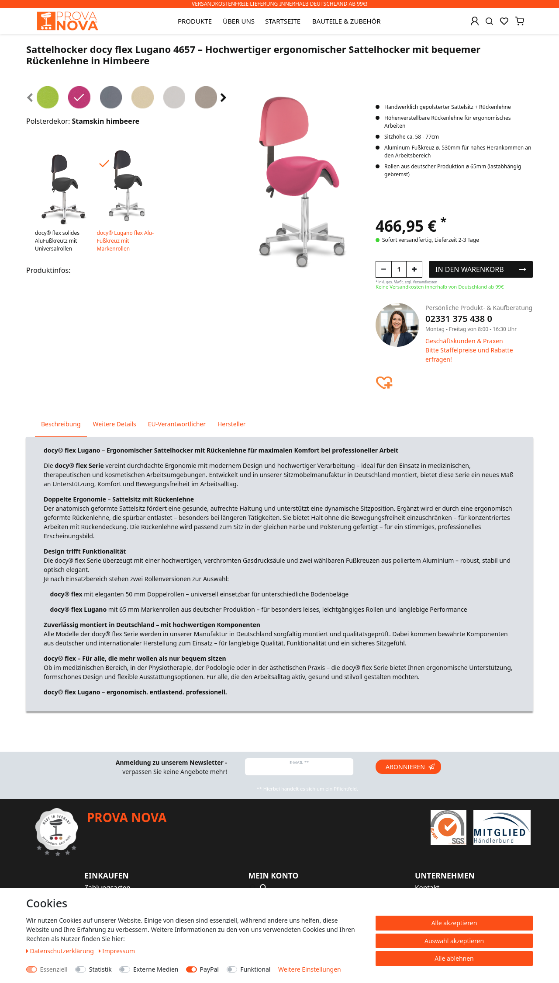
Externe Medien (155, 969)
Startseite (282, 21)
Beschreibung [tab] (61, 424)
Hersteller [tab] (231, 424)
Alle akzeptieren (454, 923)
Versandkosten (425, 281)
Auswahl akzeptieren (454, 941)
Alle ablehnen (454, 958)
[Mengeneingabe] (399, 269)
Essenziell (54, 969)
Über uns (239, 21)
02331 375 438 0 (458, 318)
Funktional (255, 969)
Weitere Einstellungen (309, 969)
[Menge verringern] (383, 269)
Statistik (100, 969)
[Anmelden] (474, 21)
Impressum (117, 951)
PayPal (209, 969)
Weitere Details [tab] (114, 424)
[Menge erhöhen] (414, 269)
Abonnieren (410, 767)
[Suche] (489, 21)
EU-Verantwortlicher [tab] (177, 424)
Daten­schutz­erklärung (61, 951)
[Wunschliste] (504, 21)
